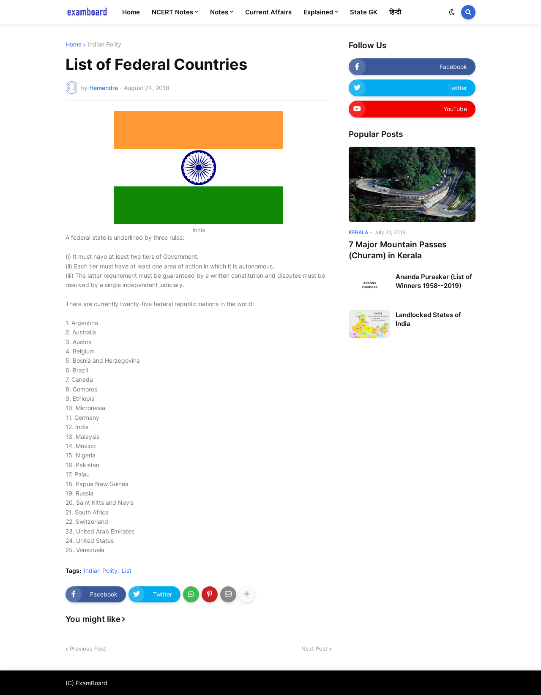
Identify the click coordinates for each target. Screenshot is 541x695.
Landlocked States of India (428, 319)
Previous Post (88, 648)
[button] (452, 12)
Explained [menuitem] (318, 12)
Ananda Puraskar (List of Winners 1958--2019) (434, 281)
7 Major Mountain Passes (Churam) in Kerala (397, 250)
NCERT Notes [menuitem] (172, 12)
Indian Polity (104, 44)
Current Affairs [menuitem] (268, 12)
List (126, 571)
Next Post (314, 648)
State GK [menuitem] (363, 12)
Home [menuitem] (131, 12)
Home (74, 44)
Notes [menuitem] (219, 12)
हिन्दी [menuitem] (395, 12)
